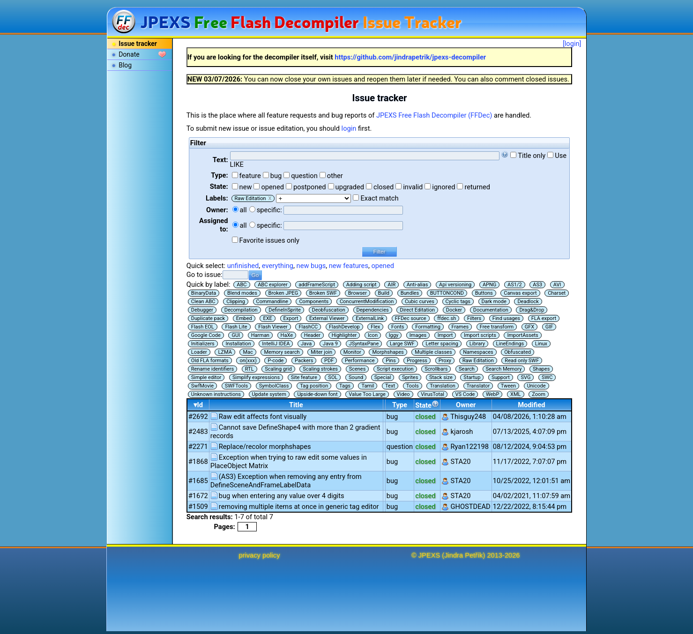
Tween (508, 386)
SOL (332, 377)
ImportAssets (522, 335)
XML (515, 394)
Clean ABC (203, 301)
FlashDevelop (344, 327)
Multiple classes (433, 352)
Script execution (395, 369)
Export (290, 318)
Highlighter (344, 335)
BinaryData (203, 293)
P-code (275, 361)
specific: (269, 210)
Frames (460, 327)
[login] (572, 43)
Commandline (272, 301)
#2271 (198, 446)
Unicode (536, 386)
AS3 (537, 285)
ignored (443, 187)
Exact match (379, 198)
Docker (454, 310)
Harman (260, 335)
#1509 (198, 506)
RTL (249, 369)
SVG (525, 377)
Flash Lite (236, 327)
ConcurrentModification (367, 301)
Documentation (490, 310)
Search (467, 369)
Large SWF (402, 344)
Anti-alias (417, 285)
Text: (220, 160)
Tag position (314, 386)
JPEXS (429, 555)
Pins (390, 361)
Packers (304, 361)
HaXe (287, 335)
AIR (391, 285)
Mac (248, 352)
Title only (531, 155)
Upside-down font (317, 394)
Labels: (217, 198)
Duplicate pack (208, 318)
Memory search (281, 352)
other (335, 176)
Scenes (357, 369)
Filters (474, 318)
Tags (344, 386)
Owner (466, 405)
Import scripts (480, 335)
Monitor (352, 352)
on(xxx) (247, 361)
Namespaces (478, 352)
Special (382, 377)
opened (272, 187)
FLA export (543, 318)
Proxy (445, 361)
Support (501, 377)
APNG (489, 285)
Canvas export (520, 293)
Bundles (410, 293)
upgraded (350, 187)
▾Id (198, 405)
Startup (471, 377)
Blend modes (242, 293)
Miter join (321, 352)
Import (445, 335)
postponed (309, 187)
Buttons (484, 293)
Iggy (394, 335)
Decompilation (241, 310)
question (304, 176)
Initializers (203, 344)
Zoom (538, 394)
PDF (329, 361)
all (243, 210)
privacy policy (259, 555)
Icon (373, 335)
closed (383, 187)
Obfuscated (517, 352)
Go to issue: (204, 274)
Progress (417, 361)
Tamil (367, 386)
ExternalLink (370, 318)
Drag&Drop (531, 310)
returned (477, 187)
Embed (244, 318)
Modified (531, 405)
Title (296, 405)
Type (399, 405)
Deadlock (528, 301)
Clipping (235, 301)
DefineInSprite (284, 310)
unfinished (243, 265)
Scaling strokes (320, 369)
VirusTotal (432, 394)
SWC (547, 377)
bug (276, 176)
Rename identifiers (212, 369)
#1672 (198, 496)
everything (277, 265)
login (349, 128)
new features (348, 265)
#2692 (198, 416)
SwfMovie (202, 386)
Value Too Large (367, 394)
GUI (235, 335)
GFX (529, 327)
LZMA (224, 352)
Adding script (361, 285)
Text (390, 386)
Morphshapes (387, 352)
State (427, 405)
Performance (360, 361)
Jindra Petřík (463, 555)
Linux (541, 344)
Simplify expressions (256, 377)
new (245, 187)
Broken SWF (323, 293)
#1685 (198, 481)
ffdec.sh (446, 318)
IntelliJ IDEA (276, 344)
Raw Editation (478, 361)
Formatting (427, 327)
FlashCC (308, 327)
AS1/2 (514, 285)
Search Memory (504, 369)
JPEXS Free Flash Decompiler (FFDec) (434, 115)
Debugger (202, 310)
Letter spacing (441, 344)
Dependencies (373, 310)
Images (418, 335)
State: (219, 186)
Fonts (397, 327)
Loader (199, 352)
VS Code (465, 394)
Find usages (506, 318)
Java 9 (330, 344)
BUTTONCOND (447, 293)
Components (313, 301)
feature (250, 176)
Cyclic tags (458, 301)
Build (383, 293)
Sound (356, 377)
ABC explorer (273, 285)
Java (306, 344)
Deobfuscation (328, 310)
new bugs (311, 265)
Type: (219, 175)
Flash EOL (202, 327)
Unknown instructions (216, 394)
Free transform (497, 327)
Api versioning (455, 285)
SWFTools (236, 386)
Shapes (541, 369)
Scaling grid (278, 369)
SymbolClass (274, 386)
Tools (412, 386)
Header (312, 335)
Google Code (206, 335)
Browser (357, 293)
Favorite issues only (269, 240)
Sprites (410, 377)
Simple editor (206, 377)
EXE (267, 318)
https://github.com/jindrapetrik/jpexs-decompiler (410, 57)
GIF (549, 327)
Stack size (441, 377)
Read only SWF (522, 361)
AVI (557, 285)
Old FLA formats (210, 361)
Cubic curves (419, 301)
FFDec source (410, 318)
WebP (492, 394)
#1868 (198, 461)
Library (477, 344)
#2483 (198, 431)
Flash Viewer (273, 327)
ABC (241, 285)
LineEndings (510, 344)
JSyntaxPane (364, 344)
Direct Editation (417, 310)
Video (403, 394)
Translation (442, 386)
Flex (375, 327)
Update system (269, 394)
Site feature (304, 377)
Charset (557, 293)
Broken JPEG (283, 293)
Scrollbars (436, 369)
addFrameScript (316, 285)
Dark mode (494, 301)
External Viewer (327, 318)
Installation (238, 344)
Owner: (217, 210)
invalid (413, 187)
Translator (478, 386)
